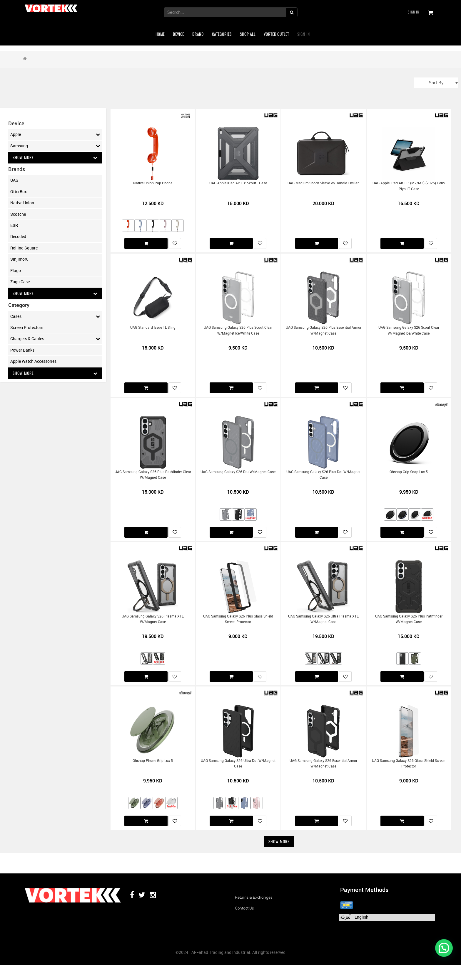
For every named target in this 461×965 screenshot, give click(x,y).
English (361, 917)
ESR (14, 225)
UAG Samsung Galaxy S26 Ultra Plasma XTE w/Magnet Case (323, 619)
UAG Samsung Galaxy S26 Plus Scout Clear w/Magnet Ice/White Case (238, 330)
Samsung (55, 146)
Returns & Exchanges (253, 897)
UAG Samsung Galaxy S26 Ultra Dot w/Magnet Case (238, 763)
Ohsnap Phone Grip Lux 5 (153, 760)
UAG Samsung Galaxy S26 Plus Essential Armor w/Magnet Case (323, 330)
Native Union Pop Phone (152, 182)
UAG (14, 180)
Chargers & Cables (55, 339)
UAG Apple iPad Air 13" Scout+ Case (238, 182)
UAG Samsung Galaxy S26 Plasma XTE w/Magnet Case (153, 619)
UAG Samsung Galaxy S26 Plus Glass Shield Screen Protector (238, 619)
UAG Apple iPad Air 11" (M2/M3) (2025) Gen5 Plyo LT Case (409, 185)
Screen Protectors (26, 327)
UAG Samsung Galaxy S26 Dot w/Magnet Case (238, 471)
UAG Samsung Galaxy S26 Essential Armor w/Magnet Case (323, 763)
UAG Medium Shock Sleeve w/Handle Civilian (324, 182)
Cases (55, 316)
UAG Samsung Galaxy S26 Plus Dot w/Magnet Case (323, 474)
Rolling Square (24, 248)
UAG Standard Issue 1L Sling (153, 327)
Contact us (244, 908)
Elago (15, 270)
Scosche (18, 214)
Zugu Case (20, 281)
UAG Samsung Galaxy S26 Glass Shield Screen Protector (408, 763)
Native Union (22, 203)
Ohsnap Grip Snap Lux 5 (409, 471)
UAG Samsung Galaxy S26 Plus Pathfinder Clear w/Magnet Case (153, 474)
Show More (55, 157)
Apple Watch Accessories (33, 361)
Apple (55, 134)
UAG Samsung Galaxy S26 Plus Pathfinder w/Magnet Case (408, 619)
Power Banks (22, 350)
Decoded (18, 236)
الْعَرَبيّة (346, 917)
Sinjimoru (19, 259)
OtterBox (18, 191)
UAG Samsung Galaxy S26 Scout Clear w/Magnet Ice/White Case (408, 330)
